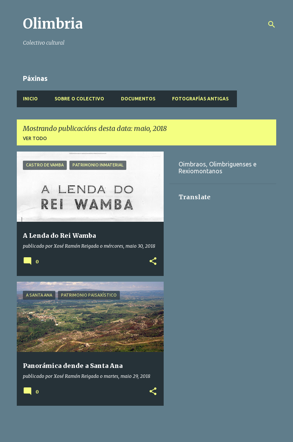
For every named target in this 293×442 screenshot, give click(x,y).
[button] (153, 261)
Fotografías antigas (200, 98)
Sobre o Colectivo (79, 98)
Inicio (30, 98)
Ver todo (35, 138)
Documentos (138, 98)
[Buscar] (271, 24)
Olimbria (53, 23)
